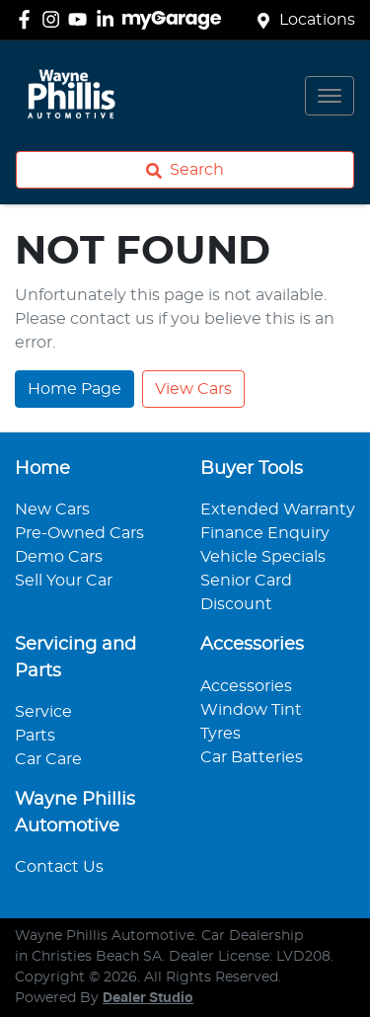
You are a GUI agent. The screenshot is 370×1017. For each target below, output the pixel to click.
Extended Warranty (277, 509)
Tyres (220, 734)
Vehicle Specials (263, 557)
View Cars (193, 389)
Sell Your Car (63, 580)
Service (43, 712)
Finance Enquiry (265, 533)
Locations (317, 20)
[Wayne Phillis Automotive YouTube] (81, 19)
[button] (329, 96)
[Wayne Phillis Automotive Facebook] (28, 19)
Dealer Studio (148, 998)
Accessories (246, 686)
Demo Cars (59, 557)
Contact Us (59, 867)
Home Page (74, 389)
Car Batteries (251, 757)
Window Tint (251, 710)
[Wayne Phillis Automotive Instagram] (54, 19)
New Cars (52, 509)
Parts (35, 735)
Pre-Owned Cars (79, 533)
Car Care (48, 759)
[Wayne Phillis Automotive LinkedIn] (109, 19)
